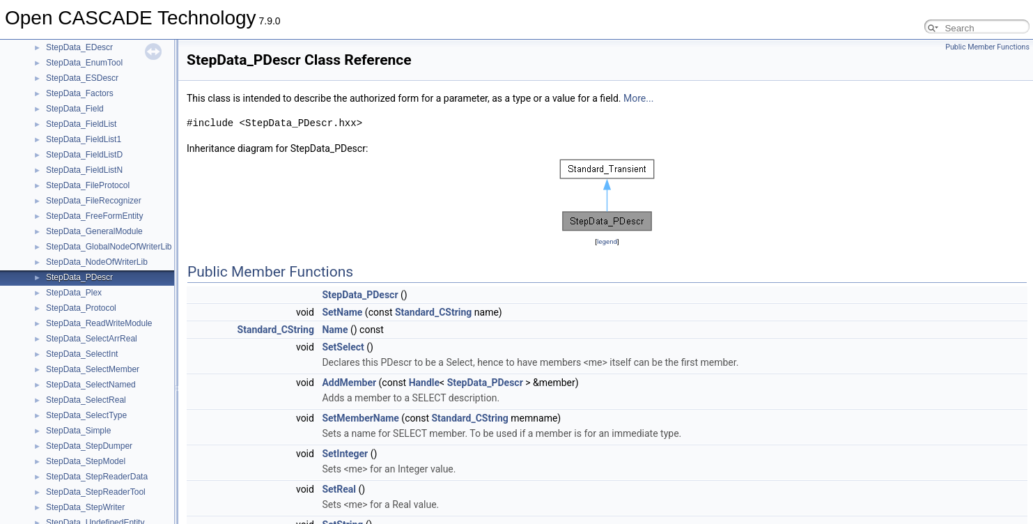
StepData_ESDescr (82, 78)
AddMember (349, 382)
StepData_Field (75, 109)
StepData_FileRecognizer (93, 201)
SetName (342, 312)
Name (335, 329)
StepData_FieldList (81, 124)
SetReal (339, 489)
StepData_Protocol (81, 308)
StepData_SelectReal (86, 400)
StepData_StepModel (85, 461)
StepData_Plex (74, 293)
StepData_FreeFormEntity (94, 216)
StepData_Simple (78, 431)
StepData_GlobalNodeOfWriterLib (109, 247)
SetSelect (343, 347)
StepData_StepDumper (89, 446)
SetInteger (345, 453)
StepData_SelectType (86, 415)
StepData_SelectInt (82, 354)
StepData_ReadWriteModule (99, 323)
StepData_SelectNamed (91, 385)
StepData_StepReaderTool (96, 492)
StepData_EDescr (79, 47)
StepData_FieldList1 (83, 139)
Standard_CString (433, 312)
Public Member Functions (987, 47)
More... (638, 98)
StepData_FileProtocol (88, 185)
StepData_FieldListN (84, 170)
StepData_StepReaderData (97, 476)
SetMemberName (360, 418)
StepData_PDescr (79, 277)
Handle (424, 382)
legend (607, 241)
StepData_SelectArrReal (91, 339)
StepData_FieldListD (84, 155)
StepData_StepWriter (85, 507)
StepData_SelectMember (92, 369)
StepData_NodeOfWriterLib (97, 262)
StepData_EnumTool (84, 63)
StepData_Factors (80, 93)
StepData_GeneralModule (94, 231)
